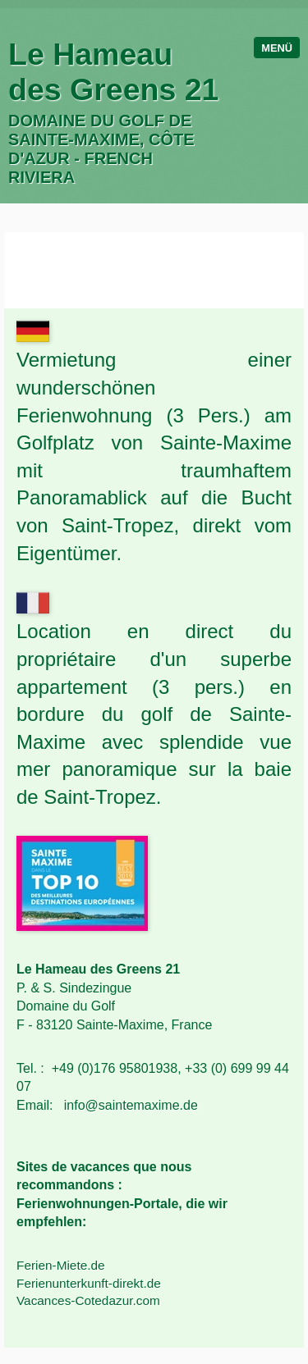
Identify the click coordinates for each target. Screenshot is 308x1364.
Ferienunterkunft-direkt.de (88, 1283)
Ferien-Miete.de (60, 1265)
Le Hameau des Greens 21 (113, 72)
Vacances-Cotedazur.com (88, 1300)
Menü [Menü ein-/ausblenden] (276, 48)
